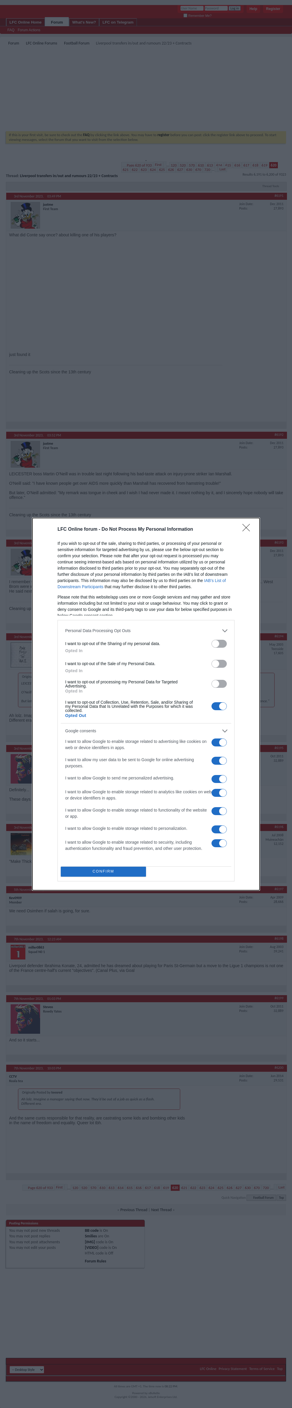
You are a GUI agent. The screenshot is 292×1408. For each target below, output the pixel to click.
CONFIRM (103, 871)
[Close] (248, 529)
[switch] (219, 644)
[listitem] (146, 631)
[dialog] (146, 704)
